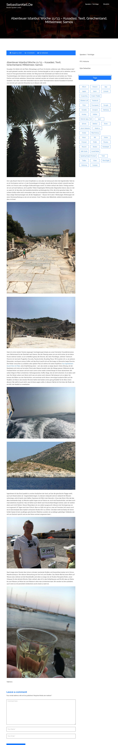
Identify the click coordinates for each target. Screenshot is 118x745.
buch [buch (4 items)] (95, 91)
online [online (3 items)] (106, 137)
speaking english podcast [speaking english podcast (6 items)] (88, 156)
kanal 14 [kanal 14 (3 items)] (97, 128)
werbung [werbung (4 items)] (84, 165)
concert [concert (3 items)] (105, 91)
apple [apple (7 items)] (84, 91)
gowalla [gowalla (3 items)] (84, 110)
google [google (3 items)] (106, 105)
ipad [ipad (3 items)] (99, 119)
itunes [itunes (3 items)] (106, 123)
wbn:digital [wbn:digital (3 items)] (105, 160)
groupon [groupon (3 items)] (95, 110)
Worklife (106, 4)
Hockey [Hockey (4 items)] (84, 114)
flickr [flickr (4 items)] (84, 105)
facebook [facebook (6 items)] (95, 100)
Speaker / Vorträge (92, 4)
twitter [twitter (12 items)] (84, 160)
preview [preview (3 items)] (106, 142)
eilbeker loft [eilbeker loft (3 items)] (84, 100)
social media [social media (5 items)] (95, 151)
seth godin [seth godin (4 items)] (84, 151)
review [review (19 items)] (95, 146)
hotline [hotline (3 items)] (95, 114)
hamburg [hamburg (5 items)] (106, 110)
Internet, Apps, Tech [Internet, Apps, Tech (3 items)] (86, 119)
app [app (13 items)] (106, 86)
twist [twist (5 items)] (103, 156)
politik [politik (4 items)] (95, 142)
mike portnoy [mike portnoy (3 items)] (95, 133)
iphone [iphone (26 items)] (84, 123)
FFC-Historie (84, 61)
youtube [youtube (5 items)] (94, 165)
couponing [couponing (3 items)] (84, 96)
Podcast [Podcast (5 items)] (84, 142)
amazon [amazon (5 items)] (94, 86)
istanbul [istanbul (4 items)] (95, 123)
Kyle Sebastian (85, 68)
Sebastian (45, 53)
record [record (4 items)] (84, 146)
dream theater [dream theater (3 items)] (95, 96)
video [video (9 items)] (95, 160)
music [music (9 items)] (84, 137)
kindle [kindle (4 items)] (84, 133)
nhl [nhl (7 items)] (95, 137)
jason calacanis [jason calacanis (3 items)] (85, 128)
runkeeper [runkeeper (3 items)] (106, 146)
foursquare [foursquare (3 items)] (95, 105)
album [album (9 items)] (84, 86)
